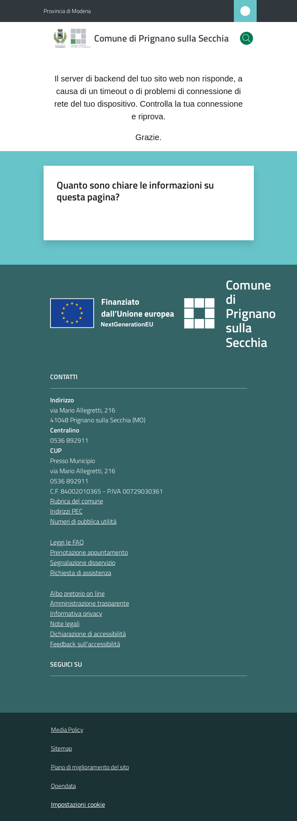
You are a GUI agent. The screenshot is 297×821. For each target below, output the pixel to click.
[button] (246, 38)
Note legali (64, 623)
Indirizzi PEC (66, 511)
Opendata (63, 785)
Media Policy (67, 729)
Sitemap (61, 748)
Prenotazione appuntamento (89, 552)
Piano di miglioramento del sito (90, 767)
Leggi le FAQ (67, 542)
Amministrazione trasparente (89, 603)
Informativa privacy (76, 613)
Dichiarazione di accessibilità (88, 634)
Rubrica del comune (76, 501)
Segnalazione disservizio (82, 562)
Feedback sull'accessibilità (85, 644)
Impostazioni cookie (78, 804)
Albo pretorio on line (77, 593)
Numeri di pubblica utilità (83, 521)
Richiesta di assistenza (80, 572)
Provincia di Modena (67, 11)
